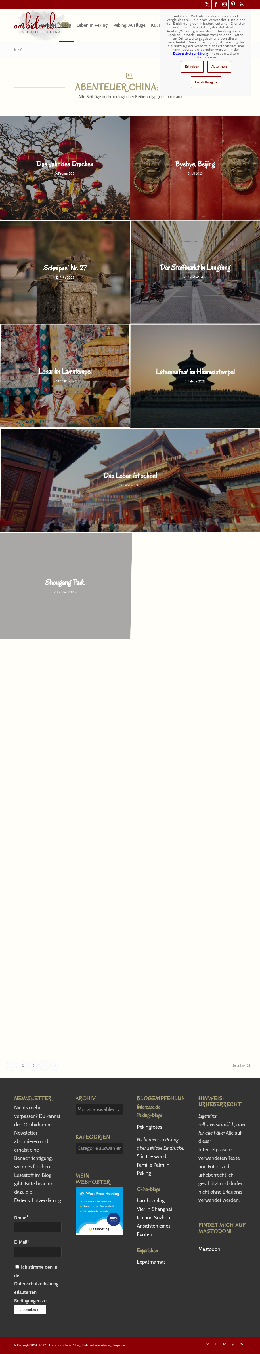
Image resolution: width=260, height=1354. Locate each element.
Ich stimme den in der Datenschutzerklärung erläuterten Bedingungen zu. (36, 1284)
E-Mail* (38, 1248)
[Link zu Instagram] (224, 4)
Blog (17, 49)
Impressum (121, 1345)
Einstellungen (206, 82)
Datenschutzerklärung (37, 1200)
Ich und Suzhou (153, 1218)
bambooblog (151, 1201)
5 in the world (151, 1156)
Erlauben (192, 66)
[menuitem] (47, 25)
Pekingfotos (150, 1127)
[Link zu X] (207, 4)
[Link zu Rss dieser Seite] (241, 4)
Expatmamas (152, 1262)
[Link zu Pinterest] (233, 4)
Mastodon (209, 1249)
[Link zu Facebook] (216, 4)
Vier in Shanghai (154, 1209)
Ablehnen (219, 66)
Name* (38, 1224)
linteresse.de (148, 1107)
